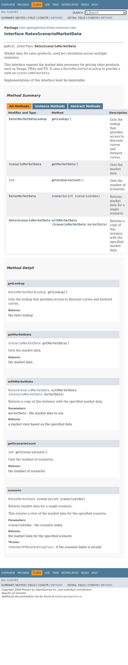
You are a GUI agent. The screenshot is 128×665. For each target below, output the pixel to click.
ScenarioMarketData (25, 164)
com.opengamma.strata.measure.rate (47, 27)
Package (23, 4)
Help (94, 4)
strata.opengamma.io (68, 596)
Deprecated (69, 4)
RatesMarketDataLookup (28, 119)
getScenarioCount (66, 180)
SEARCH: (78, 12)
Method (56, 17)
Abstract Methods (85, 106)
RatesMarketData (22, 196)
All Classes (9, 11)
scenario (59, 196)
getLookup (60, 119)
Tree (55, 4)
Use (47, 4)
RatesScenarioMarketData (29, 220)
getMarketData (63, 164)
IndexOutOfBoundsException (30, 547)
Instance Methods (50, 106)
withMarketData (64, 220)
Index (85, 4)
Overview (8, 4)
